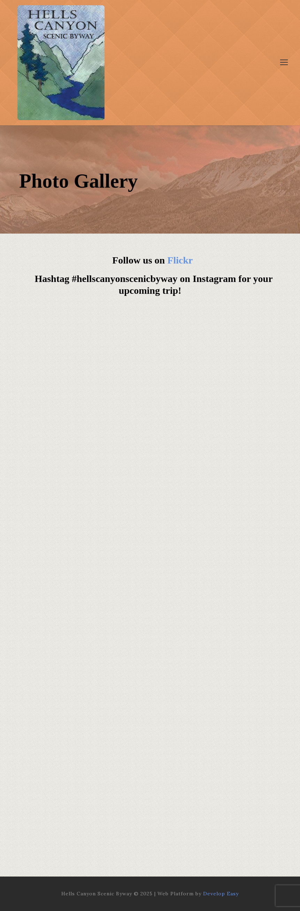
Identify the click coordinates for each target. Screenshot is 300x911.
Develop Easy (221, 893)
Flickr (180, 260)
